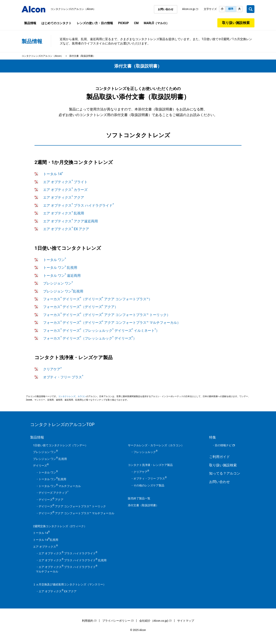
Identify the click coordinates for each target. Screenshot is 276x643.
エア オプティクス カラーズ (65, 190)
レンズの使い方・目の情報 (95, 23)
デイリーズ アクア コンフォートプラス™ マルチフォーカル (76, 513)
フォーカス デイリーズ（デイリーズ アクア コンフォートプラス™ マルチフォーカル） (111, 323)
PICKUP (123, 23)
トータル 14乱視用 (45, 539)
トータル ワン (54, 260)
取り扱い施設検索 (236, 23)
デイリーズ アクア (51, 499)
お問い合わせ (165, 9)
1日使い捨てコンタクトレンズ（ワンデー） (60, 445)
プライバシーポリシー (116, 620)
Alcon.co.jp (188, 9)
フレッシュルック (145, 452)
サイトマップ (185, 620)
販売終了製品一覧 (139, 498)
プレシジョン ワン (58, 283)
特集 (212, 437)
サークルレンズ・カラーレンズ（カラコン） (156, 445)
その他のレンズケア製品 (148, 485)
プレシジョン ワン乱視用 (63, 291)
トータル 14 (53, 174)
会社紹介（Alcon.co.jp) (153, 620)
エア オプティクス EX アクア (66, 229)
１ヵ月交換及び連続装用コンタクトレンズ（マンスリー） (69, 584)
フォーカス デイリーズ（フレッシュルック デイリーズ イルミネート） (101, 331)
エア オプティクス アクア (63, 197)
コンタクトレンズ (66, 396)
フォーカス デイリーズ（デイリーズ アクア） (80, 307)
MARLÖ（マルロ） (156, 23)
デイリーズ (41, 465)
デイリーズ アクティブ (54, 492)
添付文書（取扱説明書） (143, 505)
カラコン (82, 396)
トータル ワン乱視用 (52, 479)
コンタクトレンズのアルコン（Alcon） (73, 9)
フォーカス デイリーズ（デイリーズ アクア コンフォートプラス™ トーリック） (106, 315)
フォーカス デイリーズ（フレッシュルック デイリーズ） (89, 338)
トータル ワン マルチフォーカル (60, 486)
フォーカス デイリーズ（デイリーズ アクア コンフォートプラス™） (97, 299)
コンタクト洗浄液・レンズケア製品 (150, 465)
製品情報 (30, 23)
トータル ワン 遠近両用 (62, 276)
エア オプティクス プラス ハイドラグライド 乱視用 (73, 560)
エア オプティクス (45, 546)
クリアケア (52, 369)
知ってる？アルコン (224, 473)
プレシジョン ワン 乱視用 (50, 459)
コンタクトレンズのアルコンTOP (62, 424)
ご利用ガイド (219, 457)
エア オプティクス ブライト (65, 182)
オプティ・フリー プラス (63, 377)
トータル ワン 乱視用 (60, 268)
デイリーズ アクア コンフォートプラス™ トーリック (72, 506)
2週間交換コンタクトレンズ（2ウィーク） (60, 526)
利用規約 (87, 620)
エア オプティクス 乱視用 (63, 213)
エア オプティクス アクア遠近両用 (70, 221)
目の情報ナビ (223, 445)
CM (136, 23)
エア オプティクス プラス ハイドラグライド (78, 205)
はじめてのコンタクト (56, 23)
